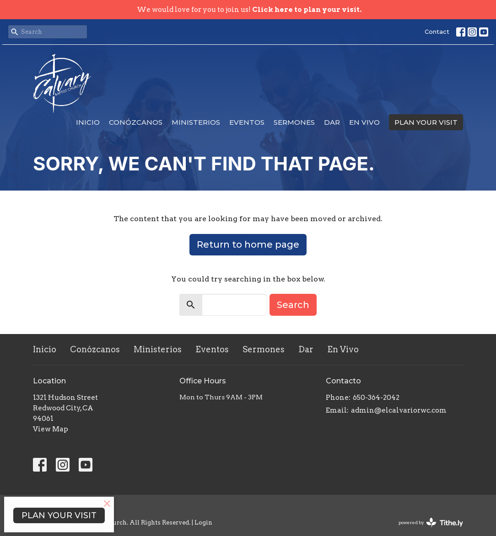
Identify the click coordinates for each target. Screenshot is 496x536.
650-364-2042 (376, 397)
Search (293, 304)
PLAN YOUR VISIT (426, 122)
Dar (332, 122)
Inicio (88, 122)
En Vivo (364, 122)
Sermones (294, 122)
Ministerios (196, 122)
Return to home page (248, 244)
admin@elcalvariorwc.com (399, 410)
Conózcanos (135, 122)
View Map (50, 429)
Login (203, 522)
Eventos (246, 122)
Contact (437, 31)
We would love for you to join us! (249, 9)
